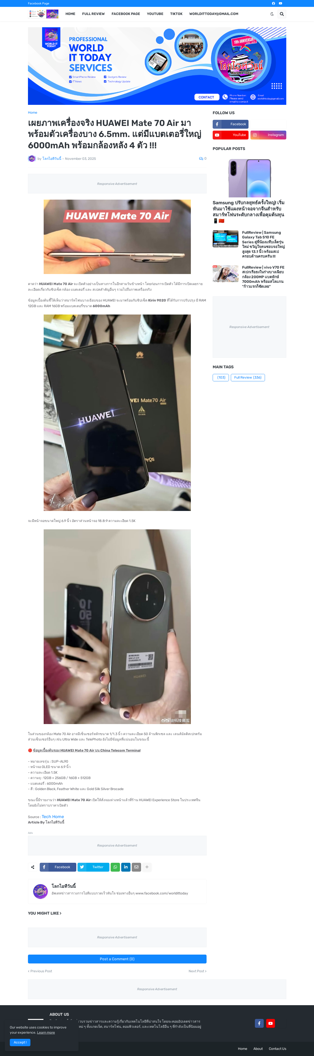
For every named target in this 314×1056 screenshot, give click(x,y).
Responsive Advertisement (117, 184)
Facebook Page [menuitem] (126, 14)
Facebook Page (38, 3)
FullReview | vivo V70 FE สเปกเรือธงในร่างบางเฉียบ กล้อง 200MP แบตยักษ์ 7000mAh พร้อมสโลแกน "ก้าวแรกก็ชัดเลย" (263, 277)
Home (32, 112)
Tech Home (53, 816)
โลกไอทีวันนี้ (64, 886)
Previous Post (41, 971)
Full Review (248, 377)
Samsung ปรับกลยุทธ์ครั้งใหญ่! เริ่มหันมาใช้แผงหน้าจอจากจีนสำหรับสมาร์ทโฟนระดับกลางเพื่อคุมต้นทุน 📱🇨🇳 (249, 212)
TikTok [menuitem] (176, 14)
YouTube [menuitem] (155, 14)
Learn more (46, 1032)
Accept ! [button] (20, 1042)
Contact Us (277, 1049)
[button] (272, 14)
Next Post (196, 971)
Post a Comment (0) (117, 959)
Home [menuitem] (70, 14)
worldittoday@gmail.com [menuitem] (213, 14)
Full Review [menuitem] (93, 14)
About (258, 1049)
